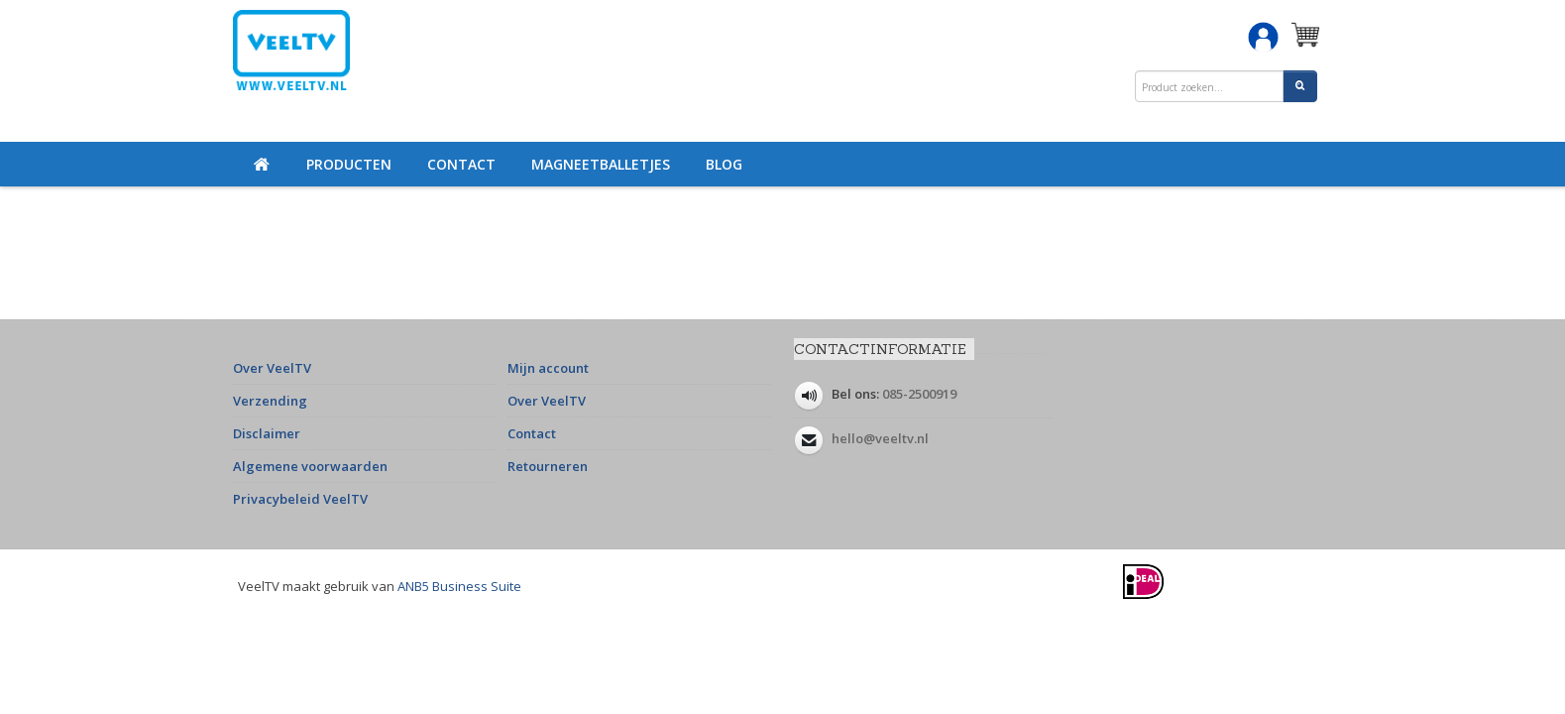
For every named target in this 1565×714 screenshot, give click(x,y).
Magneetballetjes (600, 164)
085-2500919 (919, 394)
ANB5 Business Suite (459, 586)
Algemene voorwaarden (310, 466)
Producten (348, 164)
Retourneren (547, 466)
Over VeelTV (272, 368)
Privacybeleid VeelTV (300, 499)
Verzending (270, 401)
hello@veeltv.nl (880, 438)
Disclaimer (266, 433)
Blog (724, 164)
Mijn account (548, 368)
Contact (461, 164)
